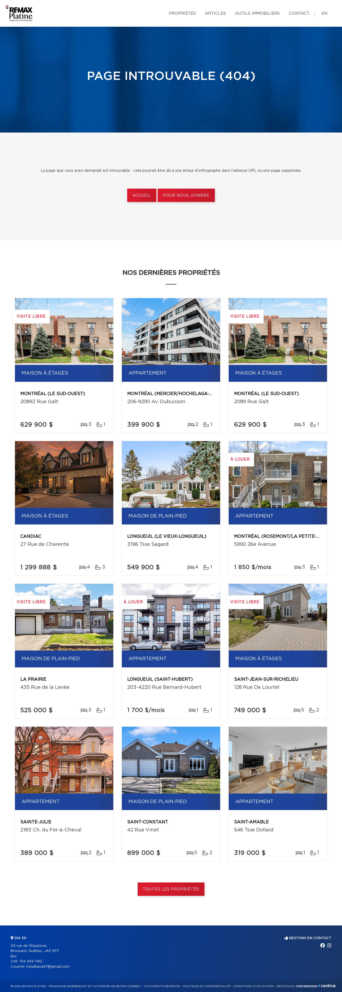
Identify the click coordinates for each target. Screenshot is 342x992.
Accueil (142, 195)
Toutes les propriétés (171, 889)
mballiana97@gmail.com (48, 966)
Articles (215, 13)
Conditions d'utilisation (253, 986)
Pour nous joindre (186, 195)
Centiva (327, 985)
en (324, 13)
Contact (299, 13)
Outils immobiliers (257, 13)
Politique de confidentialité (207, 986)
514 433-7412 (31, 961)
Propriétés (182, 13)
